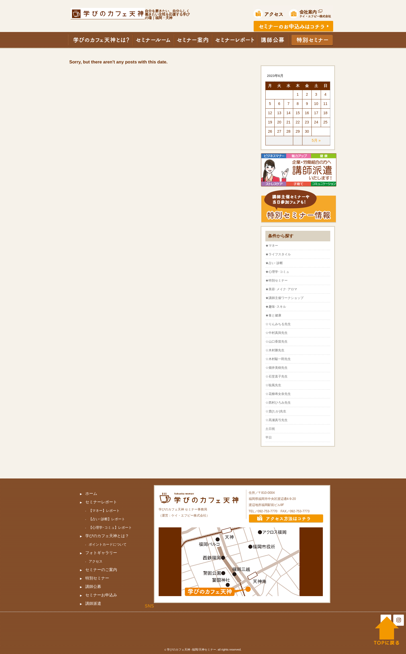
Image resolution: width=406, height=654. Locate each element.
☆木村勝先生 (274, 350)
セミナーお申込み (101, 595)
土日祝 (270, 429)
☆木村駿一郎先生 (278, 359)
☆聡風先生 (273, 385)
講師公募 (93, 586)
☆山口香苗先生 (276, 341)
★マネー (271, 245)
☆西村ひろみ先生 (278, 402)
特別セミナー (97, 578)
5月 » (316, 140)
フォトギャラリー (101, 552)
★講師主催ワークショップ (284, 298)
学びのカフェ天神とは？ (107, 535)
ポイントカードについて (108, 544)
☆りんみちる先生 (278, 324)
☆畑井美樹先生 (276, 368)
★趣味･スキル (275, 306)
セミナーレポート (101, 502)
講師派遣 (93, 603)
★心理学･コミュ (277, 272)
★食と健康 (273, 315)
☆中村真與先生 (276, 333)
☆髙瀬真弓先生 (276, 420)
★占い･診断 (274, 263)
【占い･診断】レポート (107, 519)
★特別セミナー (276, 280)
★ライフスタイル (278, 254)
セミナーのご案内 (101, 569)
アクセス (95, 561)
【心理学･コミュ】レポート (110, 527)
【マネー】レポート (104, 511)
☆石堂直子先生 (276, 376)
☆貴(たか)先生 (276, 411)
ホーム (91, 493)
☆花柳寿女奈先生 (278, 394)
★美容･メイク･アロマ (281, 289)
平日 (268, 437)
